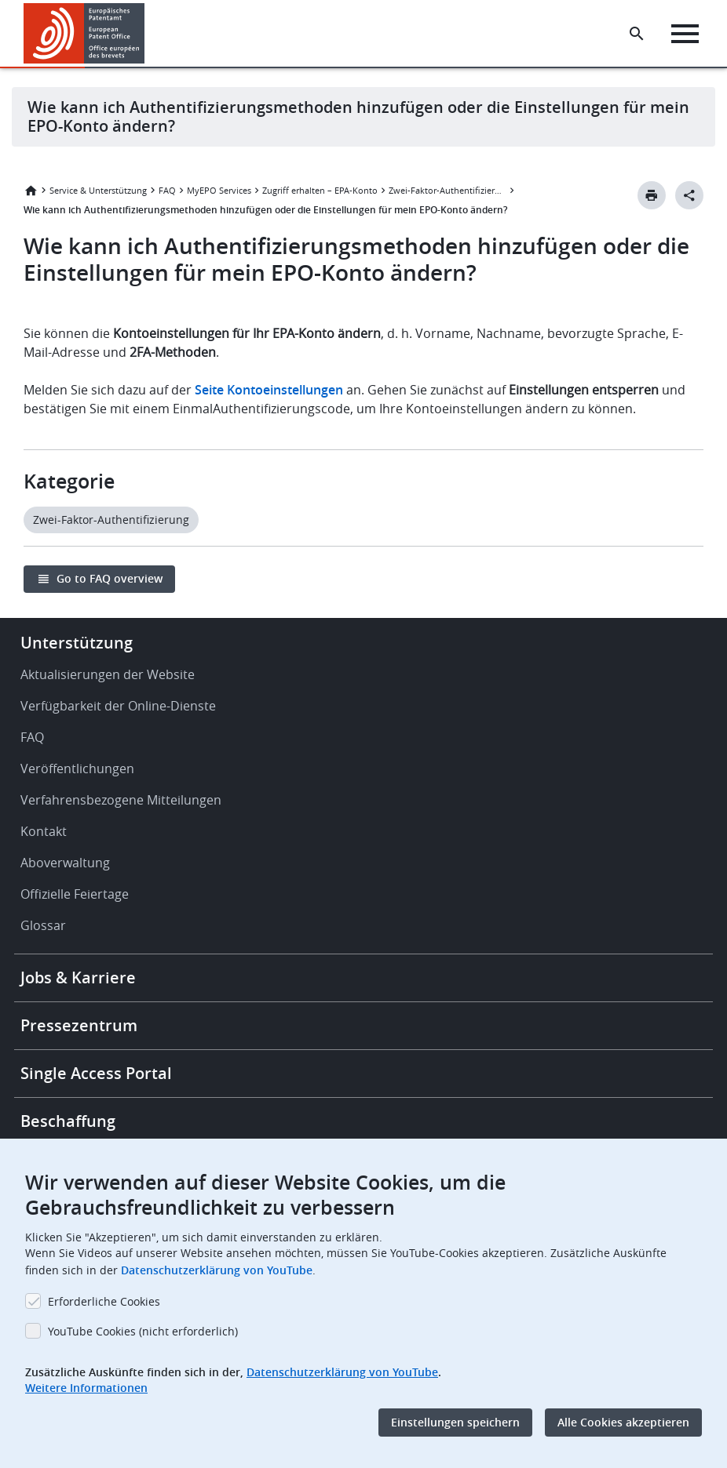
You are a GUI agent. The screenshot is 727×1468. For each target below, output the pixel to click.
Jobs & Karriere (78, 977)
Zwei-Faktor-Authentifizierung (447, 190)
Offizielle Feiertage (74, 894)
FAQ (167, 190)
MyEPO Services (219, 190)
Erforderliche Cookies (104, 1301)
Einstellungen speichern (455, 1422)
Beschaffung (67, 1121)
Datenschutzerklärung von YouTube (216, 1270)
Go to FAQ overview (110, 578)
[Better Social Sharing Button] (689, 195)
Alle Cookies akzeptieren (623, 1422)
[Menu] (685, 34)
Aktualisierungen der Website (107, 674)
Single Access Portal (96, 1073)
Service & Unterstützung (98, 190)
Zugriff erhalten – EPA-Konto (320, 190)
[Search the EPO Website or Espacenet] (637, 34)
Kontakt (43, 831)
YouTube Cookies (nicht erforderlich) (143, 1331)
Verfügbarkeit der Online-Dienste (118, 705)
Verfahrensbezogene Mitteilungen (120, 799)
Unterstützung (76, 642)
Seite (269, 389)
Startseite (31, 190)
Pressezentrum (78, 1025)
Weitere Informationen (86, 1387)
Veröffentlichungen (77, 768)
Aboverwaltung (65, 862)
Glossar (43, 925)
